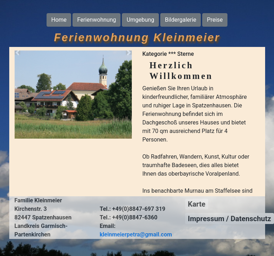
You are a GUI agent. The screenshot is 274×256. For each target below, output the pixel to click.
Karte (196, 204)
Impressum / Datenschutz (229, 218)
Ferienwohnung (96, 19)
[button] (18, 52)
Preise (214, 19)
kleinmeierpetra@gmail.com (136, 234)
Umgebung (140, 19)
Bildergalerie (180, 19)
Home (58, 19)
